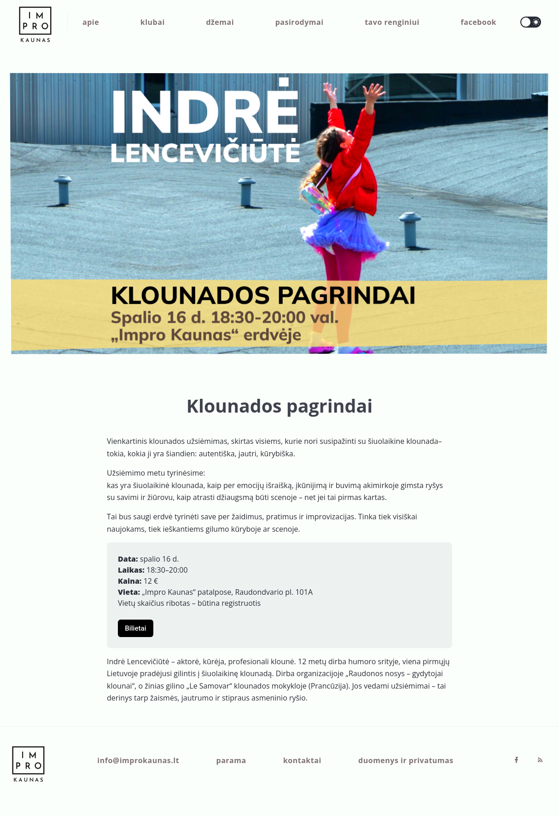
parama (231, 760)
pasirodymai (299, 22)
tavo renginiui (392, 22)
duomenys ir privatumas (406, 760)
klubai (152, 22)
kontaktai (302, 760)
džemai (220, 22)
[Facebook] (517, 760)
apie (90, 22)
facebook (478, 22)
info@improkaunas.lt (138, 760)
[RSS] (540, 760)
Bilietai (135, 628)
